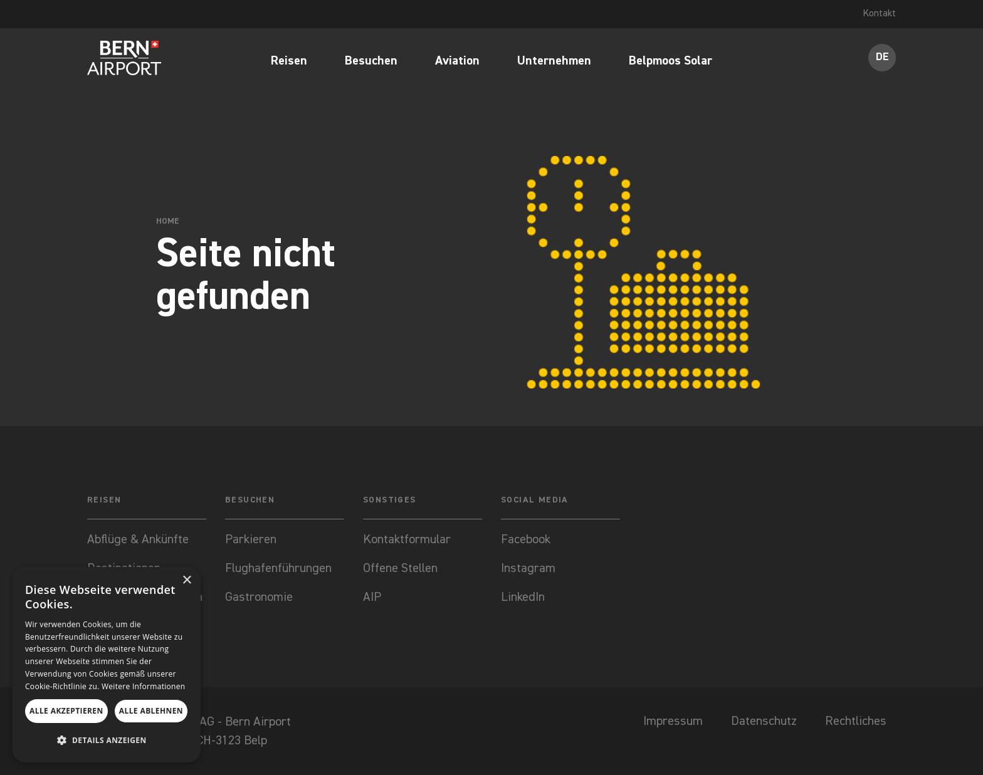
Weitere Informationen (144, 686)
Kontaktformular (408, 540)
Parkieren (250, 540)
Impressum (675, 721)
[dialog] (107, 664)
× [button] (186, 580)
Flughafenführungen (278, 569)
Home (167, 221)
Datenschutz (764, 721)
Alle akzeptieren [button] (66, 710)
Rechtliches (856, 721)
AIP (372, 597)
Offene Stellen (400, 569)
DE (882, 57)
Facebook (525, 540)
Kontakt (878, 14)
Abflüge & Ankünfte (138, 540)
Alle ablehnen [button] (151, 710)
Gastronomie (258, 597)
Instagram (528, 569)
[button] (106, 740)
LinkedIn (523, 597)
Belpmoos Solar (670, 61)
